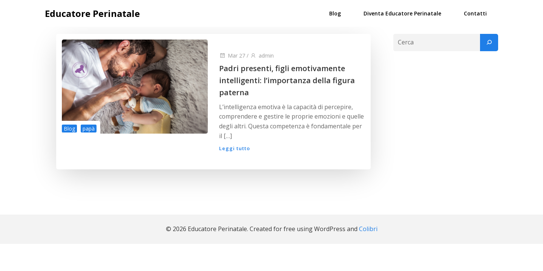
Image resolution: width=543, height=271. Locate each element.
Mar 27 (232, 55)
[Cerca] (489, 42)
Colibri (368, 229)
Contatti (475, 13)
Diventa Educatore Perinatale (402, 13)
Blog (335, 13)
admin (262, 55)
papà (89, 128)
